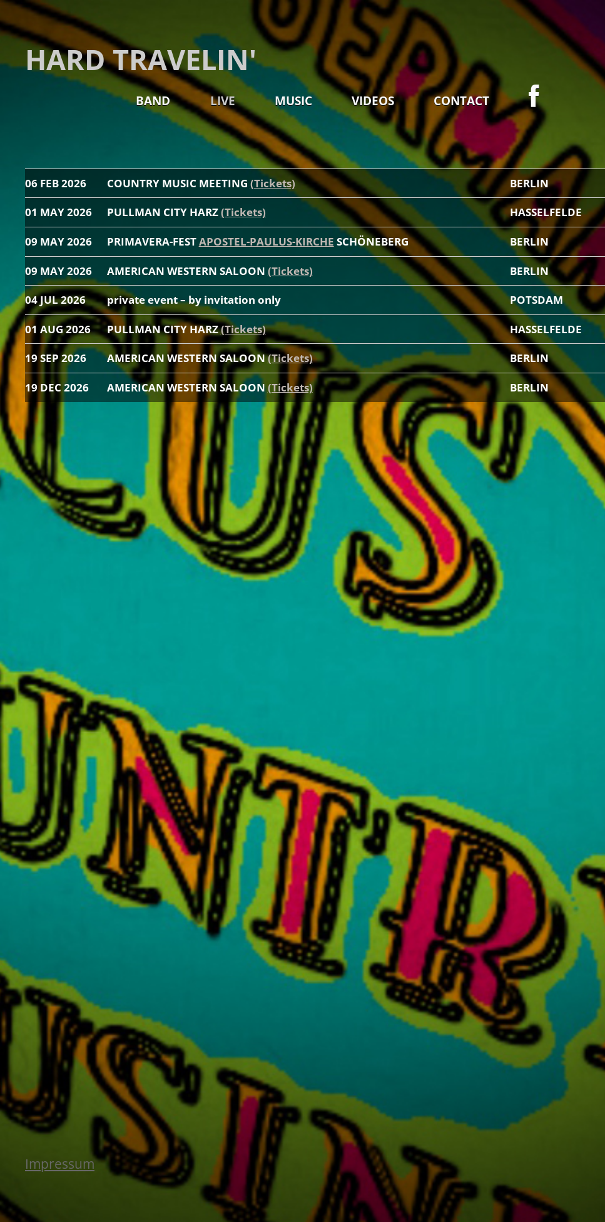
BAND (153, 100)
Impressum (59, 1164)
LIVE (222, 100)
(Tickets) (272, 183)
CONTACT (461, 100)
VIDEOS (373, 100)
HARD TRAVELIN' (141, 59)
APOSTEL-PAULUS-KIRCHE (266, 241)
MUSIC (293, 100)
